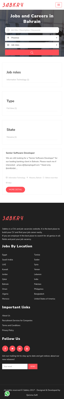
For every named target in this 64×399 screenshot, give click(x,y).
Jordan (5, 274)
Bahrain (5, 284)
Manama (12, 137)
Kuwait (5, 269)
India (36, 279)
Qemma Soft (32, 395)
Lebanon (37, 274)
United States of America (44, 299)
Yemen (37, 269)
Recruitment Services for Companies (17, 320)
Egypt (4, 255)
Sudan (37, 259)
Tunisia (37, 255)
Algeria (5, 294)
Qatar (4, 279)
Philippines (38, 289)
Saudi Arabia (7, 259)
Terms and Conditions (11, 325)
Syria (36, 264)
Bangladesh (39, 294)
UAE (4, 264)
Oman (4, 289)
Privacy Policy (8, 330)
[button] (59, 4)
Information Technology (18, 79)
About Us (6, 315)
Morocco (5, 299)
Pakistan (37, 284)
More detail (15, 189)
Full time (12, 108)
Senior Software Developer (20, 153)
